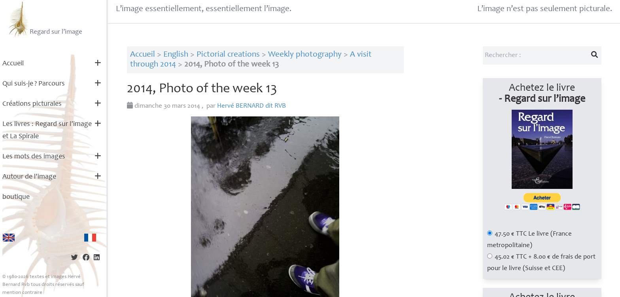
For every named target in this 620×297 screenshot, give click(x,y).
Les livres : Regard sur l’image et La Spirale (47, 130)
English (175, 55)
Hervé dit (251, 106)
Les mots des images (33, 156)
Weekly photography (305, 55)
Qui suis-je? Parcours (33, 84)
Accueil (13, 63)
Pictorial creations (228, 55)
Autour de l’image (29, 177)
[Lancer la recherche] (594, 55)
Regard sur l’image (44, 19)
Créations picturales (32, 104)
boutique (16, 197)
